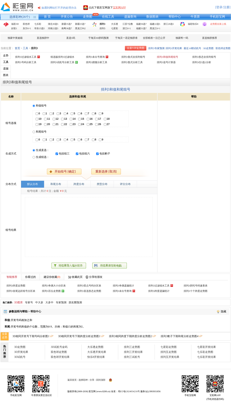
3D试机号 (19, 357)
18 (108, 118)
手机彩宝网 (217, 16)
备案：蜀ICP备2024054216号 (125, 391)
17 (99, 118)
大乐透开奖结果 (96, 352)
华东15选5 (39, 28)
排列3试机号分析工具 (62, 62)
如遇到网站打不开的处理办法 (59, 7)
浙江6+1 (127, 28)
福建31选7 (141, 28)
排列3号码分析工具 (25, 62)
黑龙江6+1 (155, 28)
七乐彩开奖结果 (206, 357)
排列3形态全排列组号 (204, 56)
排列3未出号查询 (95, 56)
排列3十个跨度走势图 (195, 291)
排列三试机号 (132, 357)
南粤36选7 (66, 28)
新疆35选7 (66, 24)
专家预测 (61, 302)
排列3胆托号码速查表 (195, 285)
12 (57, 118)
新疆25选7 (80, 24)
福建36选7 (141, 24)
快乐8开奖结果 (96, 357)
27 (108, 124)
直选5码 (70, 37)
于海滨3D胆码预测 (98, 37)
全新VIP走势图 (136, 48)
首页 (17, 48)
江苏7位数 (128, 24)
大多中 (49, 302)
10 (40, 118)
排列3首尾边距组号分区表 (21, 291)
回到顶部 (100, 380)
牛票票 (195, 16)
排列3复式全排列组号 (133, 56)
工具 (25, 48)
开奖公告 (67, 16)
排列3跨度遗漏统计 (159, 291)
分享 (92, 380)
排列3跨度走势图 (16, 285)
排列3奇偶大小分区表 (54, 285)
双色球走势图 (222, 48)
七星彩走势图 (169, 347)
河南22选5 (53, 28)
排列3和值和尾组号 (167, 56)
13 (65, 118)
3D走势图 (208, 48)
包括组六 (84, 153)
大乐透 (114, 24)
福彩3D (15, 24)
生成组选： (42, 157)
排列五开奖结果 (170, 357)
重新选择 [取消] (106, 171)
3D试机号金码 (59, 347)
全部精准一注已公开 (154, 37)
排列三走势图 (132, 347)
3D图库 (18, 302)
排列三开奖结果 (133, 352)
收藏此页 (77, 277)
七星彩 (114, 28)
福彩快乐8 (193, 24)
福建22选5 (155, 24)
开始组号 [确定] (65, 171)
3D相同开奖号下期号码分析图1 (30, 336)
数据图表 (152, 16)
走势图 (87, 16)
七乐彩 (37, 24)
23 (74, 124)
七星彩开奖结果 (206, 347)
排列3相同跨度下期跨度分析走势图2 (130, 336)
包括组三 (64, 153)
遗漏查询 (130, 16)
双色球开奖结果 (60, 357)
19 (40, 124)
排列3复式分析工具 (132, 62)
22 (65, 124)
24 (82, 124)
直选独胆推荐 (209, 37)
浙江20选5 (168, 24)
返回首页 (72, 380)
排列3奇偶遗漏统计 (123, 285)
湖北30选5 (53, 24)
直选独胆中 (43, 37)
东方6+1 (27, 28)
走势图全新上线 (218, 24)
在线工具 (108, 16)
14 (74, 118)
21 (57, 124)
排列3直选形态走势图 (89, 291)
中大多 (39, 302)
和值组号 (41, 105)
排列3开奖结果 (174, 48)
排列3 (102, 24)
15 (82, 118)
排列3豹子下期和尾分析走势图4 (179, 336)
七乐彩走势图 (205, 352)
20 (48, 124)
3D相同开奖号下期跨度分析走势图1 (79, 336)
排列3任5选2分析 (201, 62)
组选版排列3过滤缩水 (62, 56)
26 (99, 124)
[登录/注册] (222, 7)
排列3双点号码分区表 (89, 285)
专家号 (29, 302)
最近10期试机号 (192, 48)
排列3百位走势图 (51, 291)
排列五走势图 (169, 352)
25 (91, 124)
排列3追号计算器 (166, 62)
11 (48, 118)
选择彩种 (83, 380)
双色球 (26, 24)
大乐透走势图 (95, 347)
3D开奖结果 (21, 352)
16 (91, 118)
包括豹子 (104, 153)
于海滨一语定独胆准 (126, 37)
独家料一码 (182, 37)
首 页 (47, 16)
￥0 (61, 191)
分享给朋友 (95, 277)
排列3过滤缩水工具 (25, 56)
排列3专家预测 (156, 48)
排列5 (102, 28)
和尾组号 (41, 131)
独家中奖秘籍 (15, 37)
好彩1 (14, 28)
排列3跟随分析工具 (96, 62)
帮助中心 (175, 16)
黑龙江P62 (80, 28)
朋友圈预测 (75, 302)
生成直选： (42, 150)
